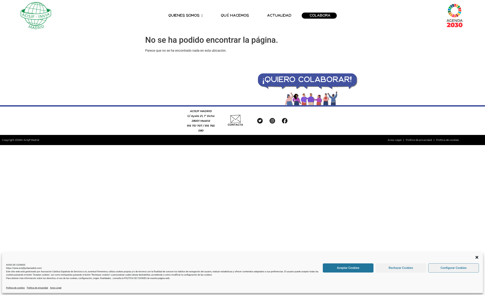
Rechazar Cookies (401, 268)
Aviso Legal (55, 287)
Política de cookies (15, 287)
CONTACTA (235, 124)
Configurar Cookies (454, 268)
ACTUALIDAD (279, 15)
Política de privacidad (37, 287)
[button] (477, 257)
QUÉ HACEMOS (235, 15)
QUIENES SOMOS (185, 16)
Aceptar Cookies (348, 268)
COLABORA (320, 15)
